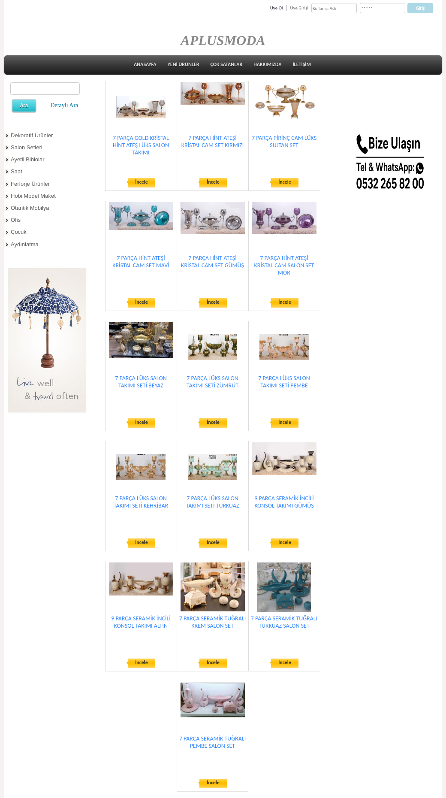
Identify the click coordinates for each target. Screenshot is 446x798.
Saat (16, 171)
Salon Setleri (26, 147)
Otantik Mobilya (30, 208)
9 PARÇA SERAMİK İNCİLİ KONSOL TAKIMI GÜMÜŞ (284, 502)
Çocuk (19, 232)
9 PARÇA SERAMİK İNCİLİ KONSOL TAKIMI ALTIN (141, 622)
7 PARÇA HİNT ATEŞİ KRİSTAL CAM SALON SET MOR (284, 265)
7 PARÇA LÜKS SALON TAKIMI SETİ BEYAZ (140, 382)
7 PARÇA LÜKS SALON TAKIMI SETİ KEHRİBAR (141, 502)
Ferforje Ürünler (30, 184)
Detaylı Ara (64, 105)
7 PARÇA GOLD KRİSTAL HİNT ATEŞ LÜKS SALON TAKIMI (141, 145)
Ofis (16, 220)
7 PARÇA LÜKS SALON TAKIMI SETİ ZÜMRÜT (212, 382)
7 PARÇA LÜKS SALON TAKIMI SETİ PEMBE (284, 382)
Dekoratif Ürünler (32, 135)
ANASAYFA (145, 64)
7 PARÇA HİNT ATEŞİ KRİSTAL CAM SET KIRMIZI (212, 141)
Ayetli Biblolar (28, 159)
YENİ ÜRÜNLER (183, 64)
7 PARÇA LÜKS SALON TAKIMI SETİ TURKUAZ (212, 502)
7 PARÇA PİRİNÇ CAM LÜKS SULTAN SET (284, 141)
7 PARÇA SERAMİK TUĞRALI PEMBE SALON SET (212, 742)
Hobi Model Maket (33, 196)
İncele (141, 182)
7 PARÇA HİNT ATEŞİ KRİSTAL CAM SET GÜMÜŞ (212, 261)
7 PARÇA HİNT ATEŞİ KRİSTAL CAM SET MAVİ (140, 261)
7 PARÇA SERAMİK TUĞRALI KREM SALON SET (212, 622)
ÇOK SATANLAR (226, 64)
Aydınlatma (25, 244)
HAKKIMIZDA (267, 64)
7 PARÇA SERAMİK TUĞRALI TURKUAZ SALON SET (284, 622)
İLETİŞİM (301, 64)
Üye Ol (276, 8)
